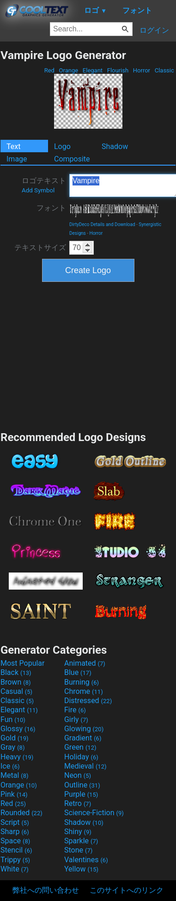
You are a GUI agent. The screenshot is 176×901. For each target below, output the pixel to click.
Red (49, 70)
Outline (82, 785)
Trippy (15, 859)
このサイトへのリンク (127, 890)
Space (15, 840)
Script (14, 822)
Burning (81, 682)
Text (13, 146)
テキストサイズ (40, 247)
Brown (15, 682)
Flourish (118, 70)
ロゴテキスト (44, 185)
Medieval (85, 766)
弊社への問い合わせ (45, 890)
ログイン (154, 30)
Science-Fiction (94, 812)
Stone (78, 850)
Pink (14, 794)
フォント (51, 207)
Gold (14, 738)
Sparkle (81, 840)
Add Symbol (38, 190)
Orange (68, 70)
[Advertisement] (88, 355)
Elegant (92, 70)
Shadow (115, 146)
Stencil (16, 850)
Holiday (81, 756)
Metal (14, 775)
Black (15, 672)
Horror (142, 70)
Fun (12, 719)
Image (16, 159)
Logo (62, 146)
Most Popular (22, 663)
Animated (84, 663)
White (14, 869)
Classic (164, 70)
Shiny (77, 831)
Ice (9, 766)
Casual (16, 691)
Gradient (82, 738)
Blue (77, 672)
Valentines (86, 859)
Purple (81, 794)
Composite (72, 159)
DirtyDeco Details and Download (102, 224)
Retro (77, 803)
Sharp (14, 831)
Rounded (21, 812)
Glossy (18, 728)
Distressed (88, 700)
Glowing (83, 728)
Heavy (16, 756)
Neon (77, 775)
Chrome (83, 691)
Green (80, 747)
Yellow (81, 869)
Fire (75, 709)
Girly (76, 719)
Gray (12, 747)
